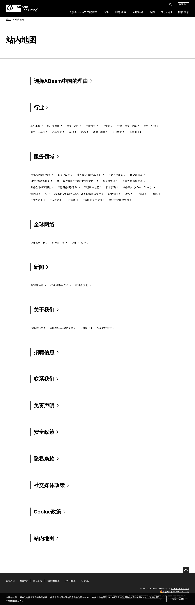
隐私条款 (37, 580)
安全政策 (24, 580)
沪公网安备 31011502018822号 (174, 592)
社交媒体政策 (53, 580)
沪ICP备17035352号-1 (180, 589)
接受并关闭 (178, 598)
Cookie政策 (70, 580)
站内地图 (85, 580)
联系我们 (183, 4)
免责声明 (10, 580)
